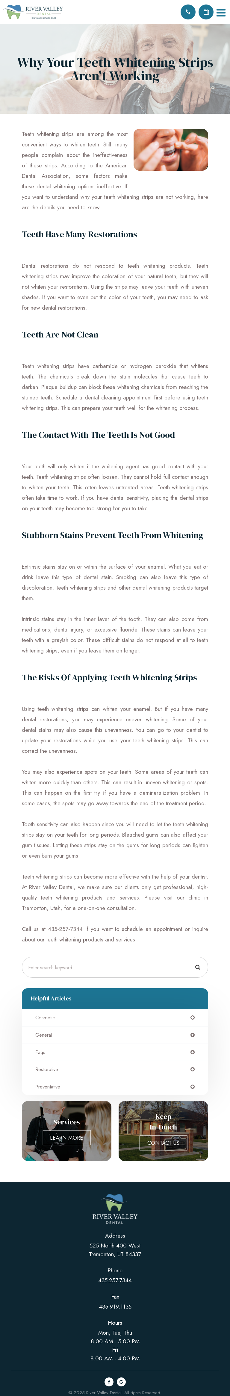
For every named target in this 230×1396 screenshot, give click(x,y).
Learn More (66, 1138)
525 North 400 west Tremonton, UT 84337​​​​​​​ (115, 1249)
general (43, 1035)
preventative (47, 1086)
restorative (46, 1069)
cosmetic (45, 1017)
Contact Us (163, 1143)
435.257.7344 (115, 1280)
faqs (40, 1052)
